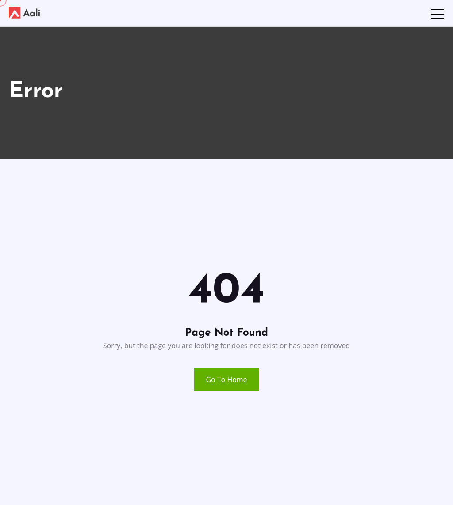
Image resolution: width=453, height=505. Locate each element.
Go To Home (226, 379)
